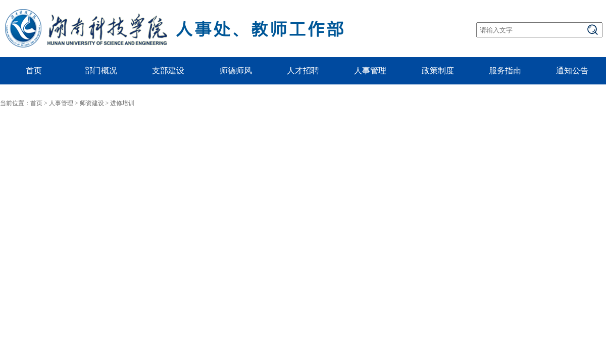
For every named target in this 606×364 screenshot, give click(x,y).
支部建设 (168, 70)
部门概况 (101, 70)
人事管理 (370, 70)
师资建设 (92, 103)
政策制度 (438, 70)
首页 (34, 70)
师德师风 (236, 70)
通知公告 (572, 70)
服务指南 (505, 70)
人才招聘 (303, 70)
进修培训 (122, 103)
